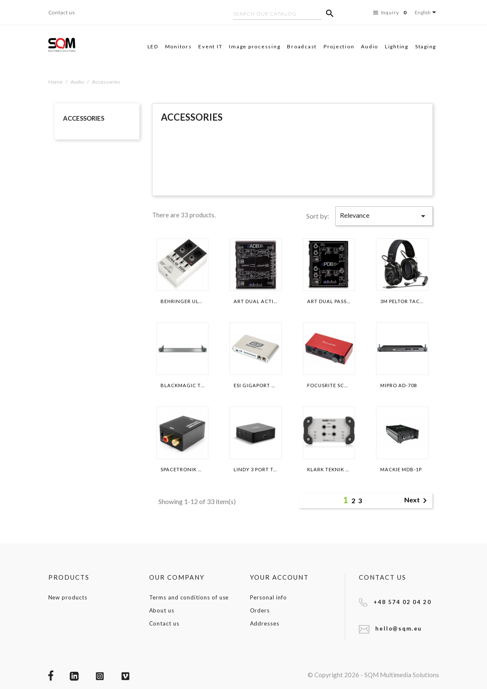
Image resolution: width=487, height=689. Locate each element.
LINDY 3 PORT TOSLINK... (255, 469)
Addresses (265, 623)
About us (162, 610)
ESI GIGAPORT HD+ (255, 385)
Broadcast (302, 46)
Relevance (384, 216)
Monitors (178, 46)
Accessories (83, 118)
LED (152, 46)
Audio (369, 46)
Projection (339, 46)
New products (68, 597)
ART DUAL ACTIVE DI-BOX (255, 301)
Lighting (396, 46)
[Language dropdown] (427, 12)
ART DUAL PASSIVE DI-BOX (329, 301)
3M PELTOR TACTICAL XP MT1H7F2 (402, 301)
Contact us (61, 12)
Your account (279, 577)
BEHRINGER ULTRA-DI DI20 (182, 301)
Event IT (210, 46)
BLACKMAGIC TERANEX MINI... (182, 385)
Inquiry (391, 12)
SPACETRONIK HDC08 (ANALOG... (182, 469)
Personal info (268, 597)
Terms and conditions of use (189, 597)
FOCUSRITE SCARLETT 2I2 (329, 385)
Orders (260, 610)
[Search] (277, 15)
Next (417, 501)
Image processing (254, 46)
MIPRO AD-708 (398, 385)
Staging (425, 46)
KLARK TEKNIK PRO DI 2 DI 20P (329, 469)
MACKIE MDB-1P (401, 469)
